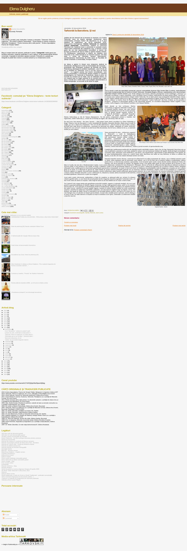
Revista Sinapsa (7, 467)
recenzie (4, 180)
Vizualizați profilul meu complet (12, 47)
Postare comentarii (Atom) (83, 230)
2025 (5, 310)
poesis (4, 169)
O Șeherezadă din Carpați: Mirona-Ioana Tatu (25, 236)
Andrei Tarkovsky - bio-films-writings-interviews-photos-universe (21, 438)
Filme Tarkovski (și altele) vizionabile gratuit (15, 459)
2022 (5, 316)
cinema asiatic (6, 121)
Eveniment (5, 135)
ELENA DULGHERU (18, 29)
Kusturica (4, 160)
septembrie (8, 345)
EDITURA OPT (6, 90)
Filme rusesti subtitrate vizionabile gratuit (14, 458)
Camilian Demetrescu (8, 453)
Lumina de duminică (8, 164)
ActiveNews (5, 110)
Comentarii (7, 518)
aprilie (7, 354)
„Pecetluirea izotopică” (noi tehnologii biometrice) (26, 292)
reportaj (87, 212)
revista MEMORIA (7, 188)
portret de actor (6, 174)
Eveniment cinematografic (77, 212)
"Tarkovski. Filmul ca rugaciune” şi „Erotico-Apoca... (19, 334)
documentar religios (8, 130)
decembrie (8, 329)
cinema (4, 119)
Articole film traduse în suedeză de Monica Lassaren (18, 441)
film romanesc (6, 153)
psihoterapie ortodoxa (8, 178)
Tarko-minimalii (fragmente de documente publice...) (18, 477)
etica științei (5, 133)
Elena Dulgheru (21, 9)
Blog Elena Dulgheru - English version (13, 452)
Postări (6, 515)
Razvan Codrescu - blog (9, 466)
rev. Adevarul (6, 183)
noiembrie (8, 341)
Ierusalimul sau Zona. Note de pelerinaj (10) (25, 254)
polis (3, 172)
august (7, 347)
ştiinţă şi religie (6, 198)
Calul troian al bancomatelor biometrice (23, 245)
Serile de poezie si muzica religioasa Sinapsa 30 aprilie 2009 (20, 469)
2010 (5, 370)
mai (6, 352)
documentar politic (7, 129)
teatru (3, 201)
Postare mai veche (179, 225)
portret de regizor (7, 175)
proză (3, 177)
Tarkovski (92, 212)
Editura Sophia (6, 456)
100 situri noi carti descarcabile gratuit (13, 435)
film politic (5, 149)
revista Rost (5, 189)
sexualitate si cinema (8, 194)
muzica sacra (6, 166)
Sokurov (4, 472)
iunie (6, 350)
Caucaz (4, 118)
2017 (5, 325)
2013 (5, 365)
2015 (5, 361)
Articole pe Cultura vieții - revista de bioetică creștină (18, 444)
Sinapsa (4, 195)
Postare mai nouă (70, 225)
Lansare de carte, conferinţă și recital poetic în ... (18, 333)
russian (4, 192)
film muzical (5, 146)
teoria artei (5, 203)
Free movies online (7, 463)
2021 (5, 318)
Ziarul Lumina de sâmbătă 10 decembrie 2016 (128, 34)
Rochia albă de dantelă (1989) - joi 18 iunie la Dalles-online (29, 283)
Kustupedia (5, 464)
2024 (5, 312)
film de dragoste (6, 141)
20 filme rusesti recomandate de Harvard (14, 436)
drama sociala (6, 132)
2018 (5, 323)
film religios (5, 152)
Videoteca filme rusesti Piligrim (11, 480)
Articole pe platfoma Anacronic (11, 446)
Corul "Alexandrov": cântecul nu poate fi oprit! (17, 331)
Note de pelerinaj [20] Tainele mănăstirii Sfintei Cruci (27, 226)
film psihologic (6, 150)
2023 (5, 314)
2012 (5, 366)
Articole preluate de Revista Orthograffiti (14, 447)
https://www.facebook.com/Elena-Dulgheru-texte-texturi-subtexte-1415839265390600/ (29, 101)
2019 (5, 322)
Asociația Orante (7, 449)
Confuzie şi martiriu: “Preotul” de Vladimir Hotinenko (27, 273)
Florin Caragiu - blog (8, 461)
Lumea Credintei (7, 161)
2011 (5, 368)
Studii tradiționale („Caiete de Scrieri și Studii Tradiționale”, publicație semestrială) (27, 475)
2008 (5, 374)
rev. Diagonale (6, 184)
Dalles (3, 124)
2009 (5, 372)
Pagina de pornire (124, 225)
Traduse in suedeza (8, 205)
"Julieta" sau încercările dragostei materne (16, 340)
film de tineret (6, 143)
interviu (4, 157)
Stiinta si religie (6, 197)
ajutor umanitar (6, 112)
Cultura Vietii (5, 123)
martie (7, 355)
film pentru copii (6, 147)
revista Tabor (6, 191)
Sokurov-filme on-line (8, 473)
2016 (5, 327)
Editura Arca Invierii (8, 455)
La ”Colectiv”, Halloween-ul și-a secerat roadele (16, 215)
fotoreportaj (5, 155)
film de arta (5, 140)
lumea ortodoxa (6, 163)
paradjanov (5, 167)
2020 (5, 320)
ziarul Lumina (99, 212)
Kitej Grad (5, 158)
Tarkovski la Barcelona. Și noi (13, 338)
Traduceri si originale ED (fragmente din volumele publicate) (20, 478)
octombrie (8, 343)
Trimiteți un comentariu (71, 222)
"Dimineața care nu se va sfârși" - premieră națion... (19, 336)
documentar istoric (7, 127)
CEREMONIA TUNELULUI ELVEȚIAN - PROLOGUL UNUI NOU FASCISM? (34, 217)
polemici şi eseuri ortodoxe (10, 171)
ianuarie (7, 359)
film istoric (5, 144)
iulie (6, 348)
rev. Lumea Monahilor (8, 186)
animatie (4, 115)
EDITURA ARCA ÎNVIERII (10, 88)
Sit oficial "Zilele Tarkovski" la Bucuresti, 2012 (16, 470)
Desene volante (6, 126)
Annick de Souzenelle (8, 439)
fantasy (4, 138)
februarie (8, 357)
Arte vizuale (5, 116)
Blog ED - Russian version (10, 450)
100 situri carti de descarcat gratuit (12, 433)
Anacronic (5, 113)
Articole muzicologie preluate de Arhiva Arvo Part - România (20, 442)
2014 (5, 363)
